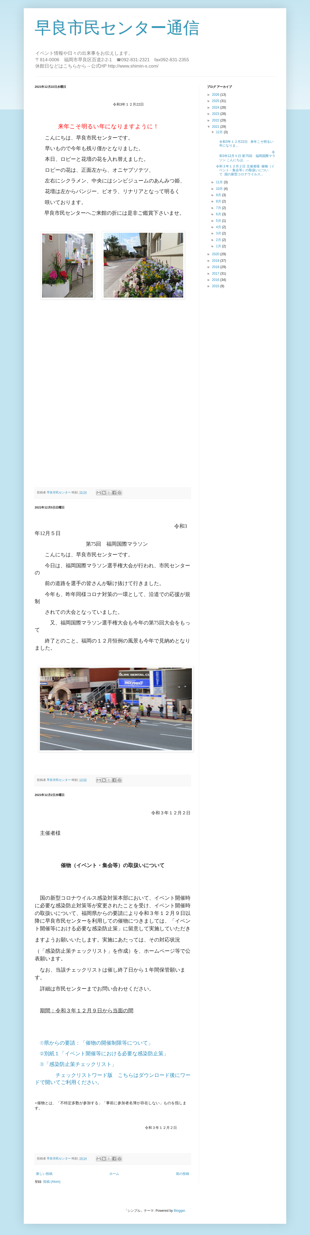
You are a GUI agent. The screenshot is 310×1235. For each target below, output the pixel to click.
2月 (219, 240)
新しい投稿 (44, 1174)
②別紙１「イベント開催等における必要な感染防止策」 (104, 1053)
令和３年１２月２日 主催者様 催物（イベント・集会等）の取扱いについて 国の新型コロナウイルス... (244, 170)
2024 (216, 107)
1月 (219, 246)
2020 (216, 254)
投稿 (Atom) (51, 1182)
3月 (219, 233)
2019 (216, 261)
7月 (219, 208)
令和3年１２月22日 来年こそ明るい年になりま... (251, 142)
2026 (216, 95)
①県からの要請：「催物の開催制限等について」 (96, 1043)
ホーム (114, 1174)
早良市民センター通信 (117, 28)
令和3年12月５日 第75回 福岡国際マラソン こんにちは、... (245, 156)
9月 (219, 195)
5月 (219, 221)
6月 (219, 214)
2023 (216, 114)
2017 (216, 273)
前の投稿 (182, 1174)
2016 (216, 280)
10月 (220, 189)
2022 (216, 120)
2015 (216, 286)
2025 (216, 101)
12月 (220, 132)
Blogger (179, 1211)
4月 (219, 227)
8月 (219, 201)
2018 (216, 267)
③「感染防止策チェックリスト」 (78, 1064)
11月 (220, 182)
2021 (216, 127)
